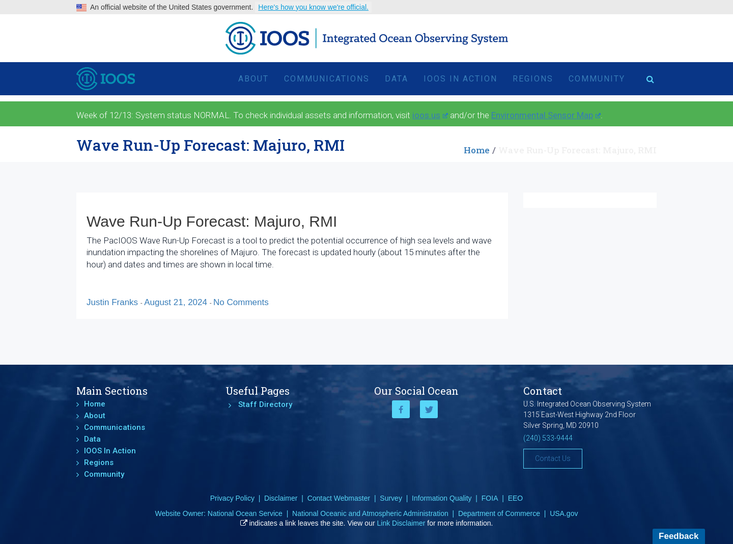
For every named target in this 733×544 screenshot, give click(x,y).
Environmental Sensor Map (546, 115)
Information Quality (442, 498)
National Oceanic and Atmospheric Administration (370, 513)
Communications (327, 79)
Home (477, 150)
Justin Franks (113, 302)
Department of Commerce (499, 513)
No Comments (241, 302)
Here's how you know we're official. (313, 7)
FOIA (490, 498)
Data (396, 79)
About (253, 79)
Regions (533, 79)
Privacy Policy (232, 498)
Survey (391, 498)
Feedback (678, 536)
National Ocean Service (245, 513)
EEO (515, 498)
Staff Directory (265, 404)
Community (597, 79)
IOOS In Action (460, 79)
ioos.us (430, 115)
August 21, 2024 (177, 302)
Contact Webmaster (338, 498)
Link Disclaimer (401, 523)
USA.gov (564, 513)
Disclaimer (280, 498)
